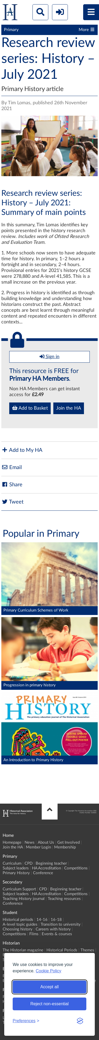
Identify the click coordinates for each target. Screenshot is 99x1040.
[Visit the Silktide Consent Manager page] (80, 1021)
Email (11, 467)
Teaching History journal (24, 899)
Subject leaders (16, 868)
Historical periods (18, 920)
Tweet (12, 502)
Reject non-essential (49, 1004)
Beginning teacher (51, 863)
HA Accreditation (46, 868)
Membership (65, 847)
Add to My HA (22, 450)
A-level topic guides (20, 924)
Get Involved (68, 842)
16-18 (56, 920)
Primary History (16, 873)
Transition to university (61, 924)
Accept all (49, 987)
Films (34, 934)
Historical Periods (61, 950)
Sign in (49, 356)
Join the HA (68, 408)
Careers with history (53, 929)
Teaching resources (64, 899)
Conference (43, 873)
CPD (28, 863)
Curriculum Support (19, 889)
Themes (87, 950)
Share (11, 484)
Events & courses (57, 934)
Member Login (38, 847)
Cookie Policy (48, 971)
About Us (46, 842)
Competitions (76, 868)
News (30, 842)
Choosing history (17, 929)
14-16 (42, 920)
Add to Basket (30, 408)
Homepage (12, 842)
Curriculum (12, 863)
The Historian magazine (23, 950)
